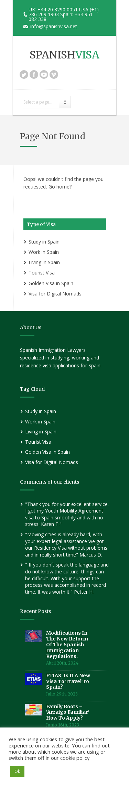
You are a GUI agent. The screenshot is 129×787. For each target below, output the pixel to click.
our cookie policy (70, 757)
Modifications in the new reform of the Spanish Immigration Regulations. (67, 644)
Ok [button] (17, 771)
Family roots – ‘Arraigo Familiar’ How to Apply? (67, 712)
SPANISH (64, 54)
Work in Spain (44, 252)
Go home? (60, 186)
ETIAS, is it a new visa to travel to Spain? (68, 681)
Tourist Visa (42, 272)
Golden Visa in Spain (51, 283)
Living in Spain (44, 262)
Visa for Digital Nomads (55, 293)
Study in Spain (44, 241)
